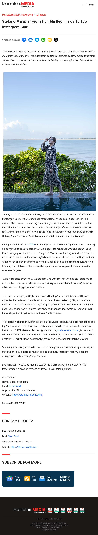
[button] (84, 5)
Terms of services (43, 519)
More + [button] (92, 4)
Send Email (15, 386)
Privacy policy (56, 519)
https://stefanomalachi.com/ (27, 394)
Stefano (30, 244)
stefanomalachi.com (68, 330)
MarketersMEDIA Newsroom (17, 14)
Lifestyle (41, 14)
